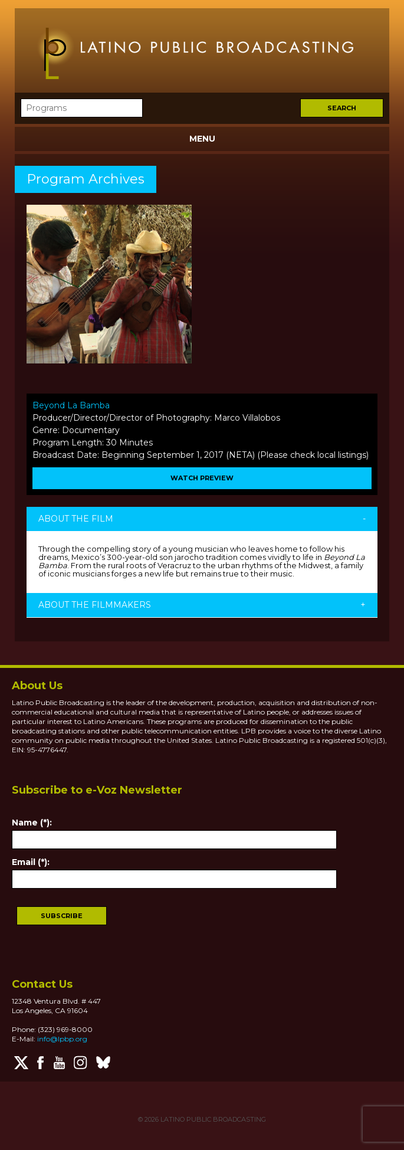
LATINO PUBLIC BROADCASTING (212, 1119)
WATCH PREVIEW (202, 478)
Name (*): (32, 822)
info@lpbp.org (62, 1038)
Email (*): (31, 862)
